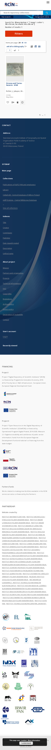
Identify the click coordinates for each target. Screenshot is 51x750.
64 (25, 43)
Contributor (7, 233)
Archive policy (8, 304)
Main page (6, 170)
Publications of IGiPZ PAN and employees (19, 185)
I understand (26, 743)
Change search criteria (42, 17)
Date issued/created (11, 243)
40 (22, 43)
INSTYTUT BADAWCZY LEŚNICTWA (30, 526)
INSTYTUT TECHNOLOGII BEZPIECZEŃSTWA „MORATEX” (26, 604)
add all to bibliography (17, 46)
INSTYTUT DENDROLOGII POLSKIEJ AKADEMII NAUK (20, 547)
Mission (6, 268)
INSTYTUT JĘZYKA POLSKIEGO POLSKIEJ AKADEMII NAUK (22, 559)
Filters (19, 33)
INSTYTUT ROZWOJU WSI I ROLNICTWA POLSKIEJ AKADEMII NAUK (25, 595)
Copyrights (7, 294)
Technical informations (12, 283)
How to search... (6, 17)
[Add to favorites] (7, 102)
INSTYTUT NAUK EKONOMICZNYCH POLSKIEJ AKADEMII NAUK (24, 592)
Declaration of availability (13, 314)
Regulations (7, 299)
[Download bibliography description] (12, 102)
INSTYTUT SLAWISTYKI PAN (12, 574)
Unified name (8, 253)
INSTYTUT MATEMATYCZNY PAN (14, 517)
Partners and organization (13, 273)
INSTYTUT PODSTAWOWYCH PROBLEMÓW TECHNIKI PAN (23, 571)
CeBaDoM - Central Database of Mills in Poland (21, 195)
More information (34, 740)
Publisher (6, 238)
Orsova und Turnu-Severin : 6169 (14, 84)
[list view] (39, 46)
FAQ (4, 289)
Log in (5, 336)
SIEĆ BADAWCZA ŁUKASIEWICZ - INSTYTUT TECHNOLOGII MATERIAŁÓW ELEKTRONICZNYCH (21, 583)
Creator (6, 228)
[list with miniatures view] (35, 46)
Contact (6, 320)
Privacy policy (8, 309)
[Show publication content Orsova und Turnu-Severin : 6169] (17, 102)
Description (7, 248)
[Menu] (47, 2)
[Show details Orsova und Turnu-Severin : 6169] (22, 102)
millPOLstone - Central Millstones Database (20, 200)
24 (19, 43)
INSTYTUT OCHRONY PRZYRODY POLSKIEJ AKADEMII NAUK (23, 568)
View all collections (10, 208)
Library (5, 190)
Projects (6, 278)
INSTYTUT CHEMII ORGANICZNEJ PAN (32, 544)
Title (4, 222)
